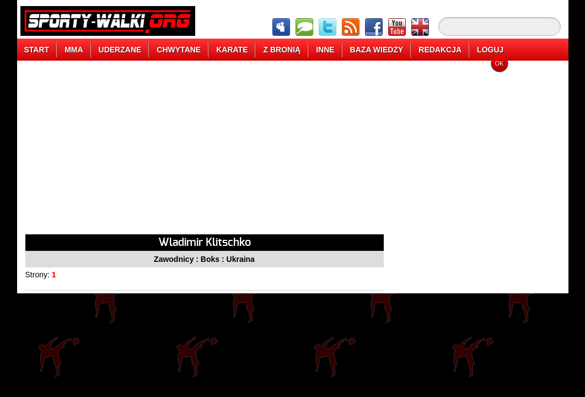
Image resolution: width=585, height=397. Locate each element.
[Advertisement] (204, 151)
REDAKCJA (439, 49)
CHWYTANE (179, 49)
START (37, 49)
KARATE (232, 49)
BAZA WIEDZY (377, 49)
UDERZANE (120, 49)
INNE (325, 49)
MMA (74, 49)
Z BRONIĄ (281, 49)
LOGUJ (490, 49)
